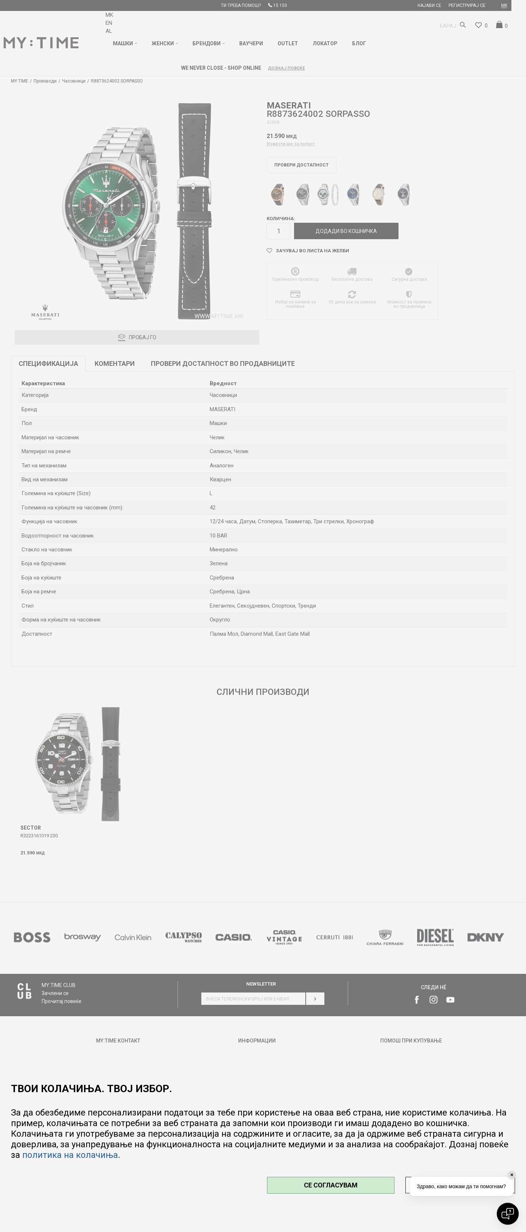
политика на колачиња (70, 1155)
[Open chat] (508, 1214)
